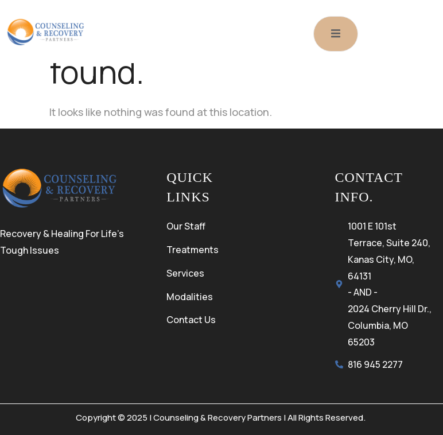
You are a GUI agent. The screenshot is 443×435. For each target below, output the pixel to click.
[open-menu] (335, 34)
